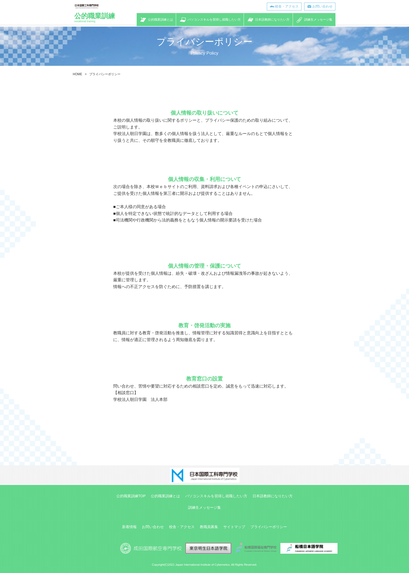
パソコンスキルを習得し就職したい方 (216, 496)
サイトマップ (234, 527)
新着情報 (129, 527)
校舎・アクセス (286, 6)
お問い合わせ (322, 6)
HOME (77, 74)
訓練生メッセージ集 (204, 507)
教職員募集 (209, 527)
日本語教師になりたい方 (272, 496)
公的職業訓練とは (165, 496)
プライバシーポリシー (268, 527)
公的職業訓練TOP (131, 496)
